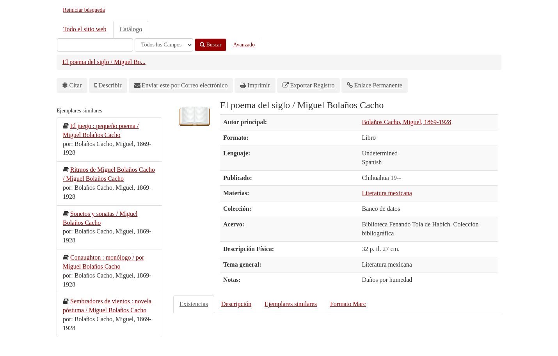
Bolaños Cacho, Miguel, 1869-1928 (406, 122)
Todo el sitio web (84, 29)
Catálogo (130, 29)
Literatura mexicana (387, 193)
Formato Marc (348, 304)
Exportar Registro (312, 85)
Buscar (210, 45)
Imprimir (258, 85)
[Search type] (164, 45)
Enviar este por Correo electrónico (184, 85)
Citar (75, 85)
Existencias (193, 304)
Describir (110, 85)
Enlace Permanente (378, 85)
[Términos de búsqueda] (95, 45)
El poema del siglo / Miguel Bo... (104, 62)
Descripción (236, 304)
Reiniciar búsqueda (84, 10)
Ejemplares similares (291, 304)
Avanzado (244, 45)
